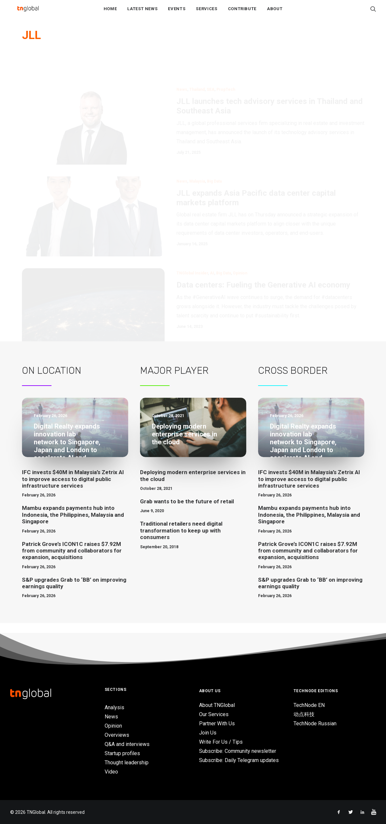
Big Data (214, 160)
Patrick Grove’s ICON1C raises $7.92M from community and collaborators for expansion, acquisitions (72, 560)
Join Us (207, 733)
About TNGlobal (217, 705)
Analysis (114, 707)
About (274, 13)
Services (206, 13)
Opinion (240, 252)
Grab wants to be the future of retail (187, 511)
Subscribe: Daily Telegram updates (239, 760)
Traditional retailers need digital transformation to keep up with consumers (181, 540)
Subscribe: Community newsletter (237, 751)
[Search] (373, 13)
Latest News (142, 13)
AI (212, 252)
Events (176, 13)
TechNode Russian (315, 723)
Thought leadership (127, 762)
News (181, 69)
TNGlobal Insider (192, 252)
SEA (210, 69)
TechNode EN (309, 705)
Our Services (214, 714)
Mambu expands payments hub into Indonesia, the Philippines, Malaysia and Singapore (73, 524)
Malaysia (197, 160)
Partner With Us (217, 723)
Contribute (242, 13)
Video (111, 772)
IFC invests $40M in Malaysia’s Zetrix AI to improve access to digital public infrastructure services (73, 489)
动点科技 (304, 714)
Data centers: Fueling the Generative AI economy (263, 264)
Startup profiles (122, 753)
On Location (51, 380)
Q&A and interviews (127, 744)
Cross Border (293, 380)
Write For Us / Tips (221, 742)
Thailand (197, 69)
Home (110, 13)
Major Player (174, 380)
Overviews (117, 735)
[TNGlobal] (28, 13)
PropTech (225, 69)
